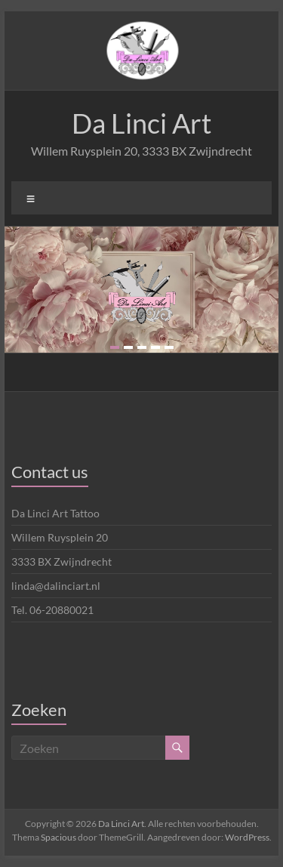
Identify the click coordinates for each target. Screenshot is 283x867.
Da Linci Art (141, 123)
